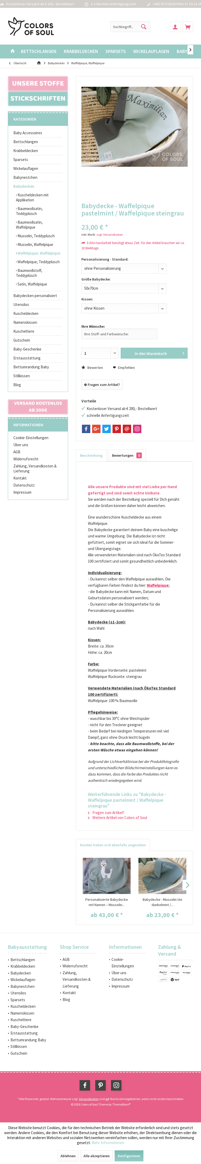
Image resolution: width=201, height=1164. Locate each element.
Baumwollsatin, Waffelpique (29, 225)
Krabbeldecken (25, 150)
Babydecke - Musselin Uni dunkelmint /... (162, 902)
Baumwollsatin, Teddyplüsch (29, 211)
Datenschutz (24, 485)
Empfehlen (124, 367)
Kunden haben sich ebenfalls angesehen (113, 845)
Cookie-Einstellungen (30, 437)
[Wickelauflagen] (151, 51)
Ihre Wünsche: (93, 326)
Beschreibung (91, 455)
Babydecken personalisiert (35, 295)
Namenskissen (25, 322)
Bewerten (92, 367)
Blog (17, 384)
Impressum (22, 492)
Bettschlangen (25, 141)
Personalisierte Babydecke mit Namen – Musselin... (106, 902)
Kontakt (20, 478)
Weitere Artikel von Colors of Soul (117, 817)
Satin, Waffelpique (32, 284)
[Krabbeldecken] (81, 51)
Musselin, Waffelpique (35, 244)
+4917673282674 (165, 4)
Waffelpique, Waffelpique (38, 253)
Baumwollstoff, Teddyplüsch (29, 273)
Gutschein (21, 340)
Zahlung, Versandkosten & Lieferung (35, 468)
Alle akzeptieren (96, 1156)
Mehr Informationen (108, 1142)
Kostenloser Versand (22, 4)
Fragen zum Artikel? (102, 384)
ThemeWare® (121, 1104)
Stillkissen (21, 375)
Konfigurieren (129, 1156)
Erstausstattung (27, 357)
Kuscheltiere (23, 331)
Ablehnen (68, 1156)
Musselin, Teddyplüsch (36, 235)
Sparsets (20, 159)
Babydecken (23, 186)
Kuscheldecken (25, 313)
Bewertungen (127, 455)
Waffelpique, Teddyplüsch (38, 261)
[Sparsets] (116, 51)
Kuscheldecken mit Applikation (32, 197)
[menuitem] (187, 26)
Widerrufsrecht (25, 458)
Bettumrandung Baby (31, 366)
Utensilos (21, 304)
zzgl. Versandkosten (109, 234)
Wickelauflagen (25, 168)
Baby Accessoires (27, 132)
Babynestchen (25, 177)
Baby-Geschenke (27, 349)
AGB (16, 451)
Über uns (20, 444)
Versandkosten (89, 1099)
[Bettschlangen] (38, 51)
